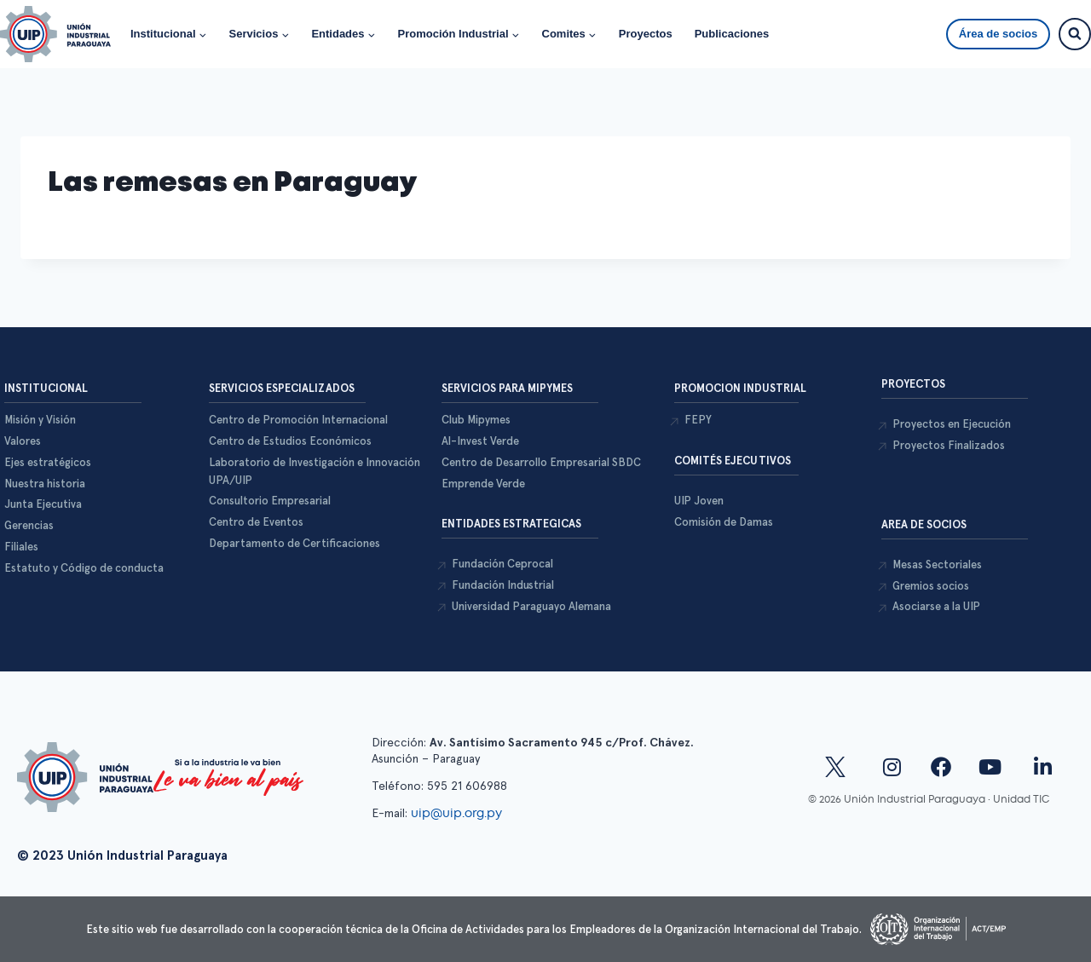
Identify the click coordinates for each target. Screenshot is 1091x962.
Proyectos (645, 33)
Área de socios (998, 33)
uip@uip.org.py (458, 813)
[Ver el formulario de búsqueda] (1075, 34)
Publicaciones (732, 33)
